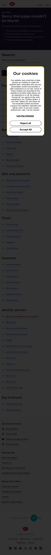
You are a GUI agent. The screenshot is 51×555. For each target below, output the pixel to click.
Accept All (26, 129)
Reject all (25, 123)
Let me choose (25, 115)
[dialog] (25, 101)
